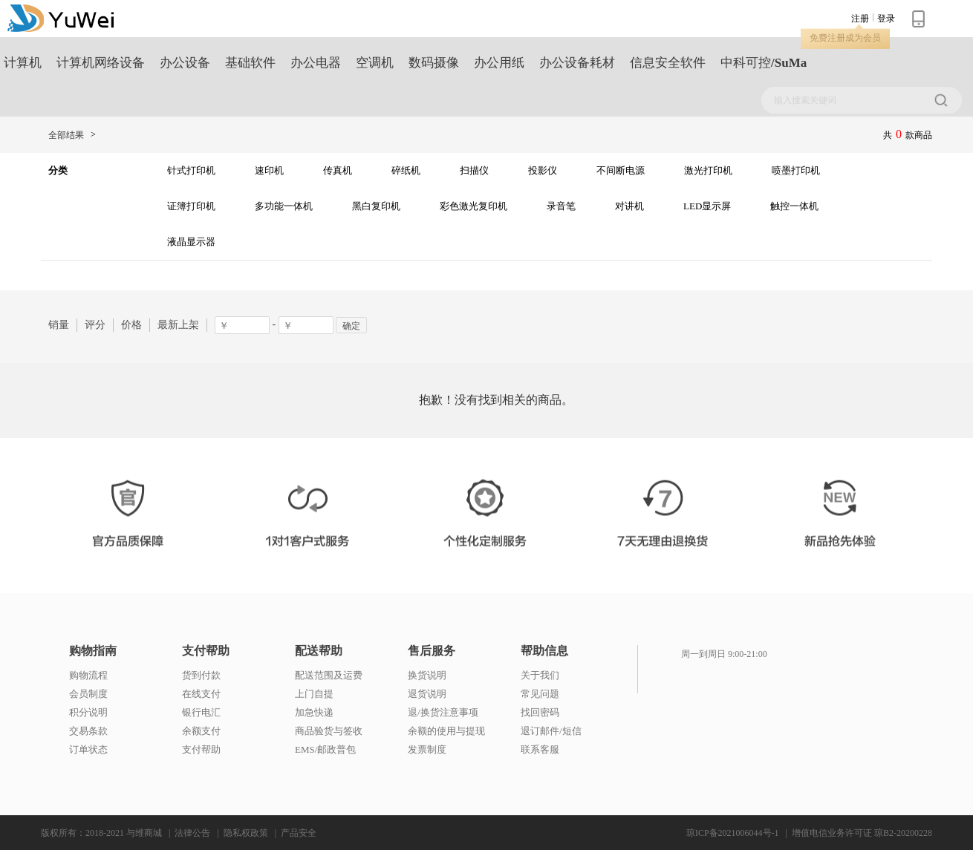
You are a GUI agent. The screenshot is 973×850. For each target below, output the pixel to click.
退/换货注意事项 (443, 712)
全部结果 (66, 135)
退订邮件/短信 (551, 731)
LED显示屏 (707, 206)
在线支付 (201, 694)
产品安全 (298, 833)
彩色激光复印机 (473, 206)
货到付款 (201, 675)
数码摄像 (434, 63)
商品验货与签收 (328, 731)
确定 (351, 326)
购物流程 (88, 675)
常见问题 (540, 694)
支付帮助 (206, 651)
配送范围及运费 (328, 675)
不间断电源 (620, 170)
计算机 (23, 63)
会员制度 (88, 694)
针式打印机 (191, 170)
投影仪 (542, 170)
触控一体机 (794, 206)
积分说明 (88, 712)
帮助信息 (544, 651)
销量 (58, 324)
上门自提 (314, 694)
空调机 (375, 63)
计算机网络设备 (100, 63)
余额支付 (201, 731)
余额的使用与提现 (446, 731)
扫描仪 (474, 170)
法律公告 (192, 833)
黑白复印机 (376, 206)
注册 (860, 18)
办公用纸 (499, 63)
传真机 (337, 170)
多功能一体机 (284, 206)
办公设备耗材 (577, 63)
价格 (131, 324)
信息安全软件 (668, 63)
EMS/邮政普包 (325, 749)
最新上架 (178, 324)
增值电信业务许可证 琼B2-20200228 (862, 833)
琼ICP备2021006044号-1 (732, 833)
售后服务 (431, 651)
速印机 (269, 170)
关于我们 (540, 675)
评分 (95, 324)
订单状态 (88, 749)
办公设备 (185, 63)
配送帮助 (318, 651)
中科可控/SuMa (763, 63)
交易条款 (88, 731)
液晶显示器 (191, 241)
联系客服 (540, 749)
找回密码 (540, 712)
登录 (886, 18)
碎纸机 (405, 170)
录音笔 (561, 206)
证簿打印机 (191, 206)
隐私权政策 (246, 833)
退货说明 (427, 694)
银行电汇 (201, 712)
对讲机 (629, 206)
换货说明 (427, 675)
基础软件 (250, 63)
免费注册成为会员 (845, 38)
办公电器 (315, 63)
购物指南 (93, 651)
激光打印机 (708, 170)
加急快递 (314, 712)
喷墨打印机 (796, 170)
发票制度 (427, 749)
